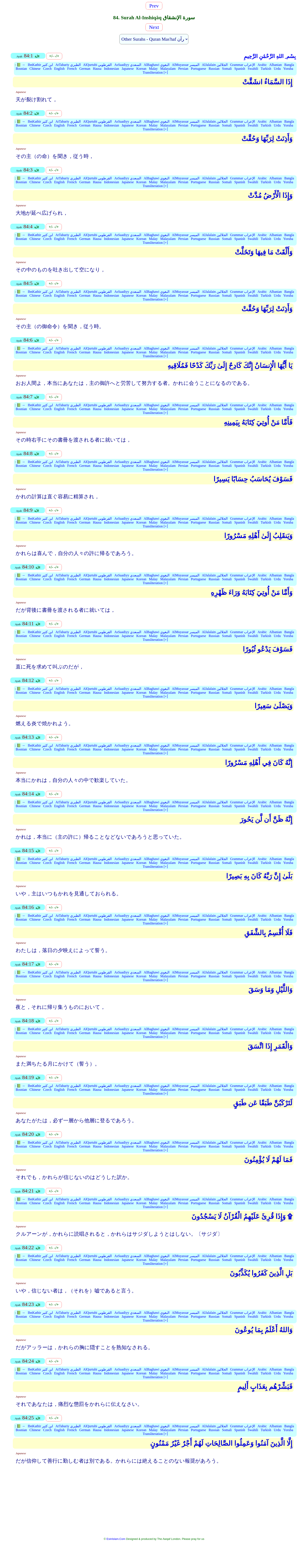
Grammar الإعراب (242, 65)
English (59, 68)
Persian (183, 68)
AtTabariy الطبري (68, 65)
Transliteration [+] (155, 72)
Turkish (266, 68)
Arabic (262, 65)
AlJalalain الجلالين (215, 65)
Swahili (253, 68)
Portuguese (198, 68)
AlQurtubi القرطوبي (97, 65)
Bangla (289, 65)
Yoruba (288, 68)
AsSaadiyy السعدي (127, 65)
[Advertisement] (154, 1503)
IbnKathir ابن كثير (40, 65)
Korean (141, 68)
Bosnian (21, 68)
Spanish (239, 68)
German (84, 68)
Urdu (277, 68)
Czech (47, 68)
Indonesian (111, 68)
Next (154, 27)
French (72, 68)
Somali (227, 68)
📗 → (21, 65)
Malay (153, 68)
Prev (154, 6)
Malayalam (168, 68)
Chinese (35, 68)
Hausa (97, 68)
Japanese (127, 68)
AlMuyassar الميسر (185, 65)
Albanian (275, 65)
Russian (214, 68)
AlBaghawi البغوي (156, 65)
